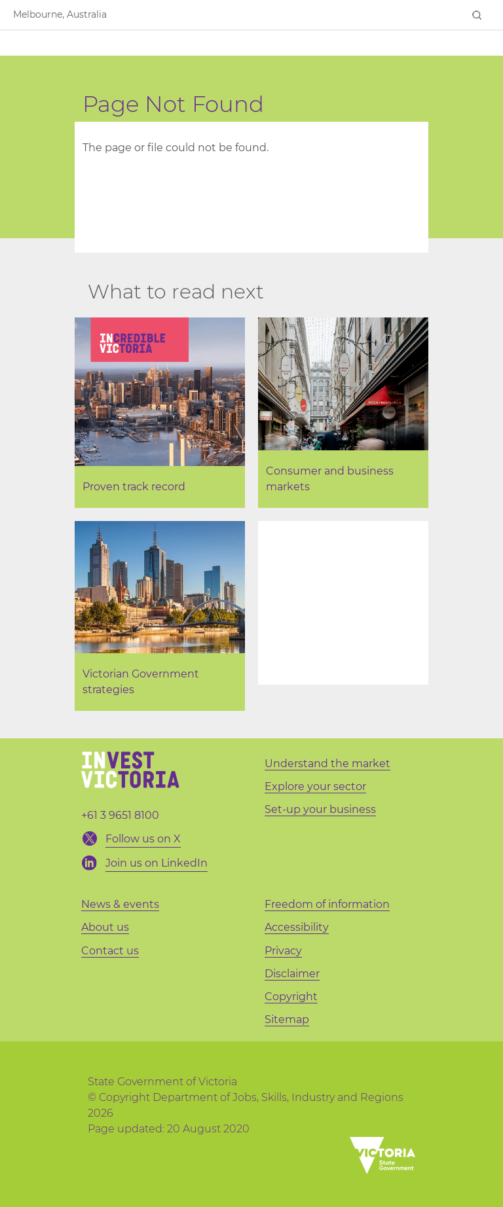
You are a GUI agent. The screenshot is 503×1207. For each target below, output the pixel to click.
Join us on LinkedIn (156, 863)
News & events (120, 904)
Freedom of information (327, 904)
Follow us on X (143, 839)
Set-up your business (320, 809)
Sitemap (287, 1019)
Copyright (291, 996)
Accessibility (297, 927)
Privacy (283, 951)
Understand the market (327, 763)
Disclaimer (292, 973)
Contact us (110, 951)
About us (105, 927)
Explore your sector (315, 786)
